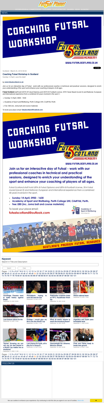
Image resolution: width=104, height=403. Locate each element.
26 (67, 271)
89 (42, 276)
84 (29, 276)
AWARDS (70, 9)
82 (24, 276)
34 (89, 271)
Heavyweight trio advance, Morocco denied (60, 344)
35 (91, 271)
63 (70, 273)
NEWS (77, 9)
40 (8, 273)
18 (46, 271)
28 (73, 271)
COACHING (46, 9)
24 (62, 271)
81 (21, 276)
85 (31, 276)
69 (86, 273)
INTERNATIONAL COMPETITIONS (28, 9)
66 (78, 273)
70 (89, 273)
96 (60, 276)
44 (19, 273)
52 (40, 273)
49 (32, 273)
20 (51, 271)
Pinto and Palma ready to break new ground (83, 344)
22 (56, 271)
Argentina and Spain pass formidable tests (83, 321)
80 (18, 276)
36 (94, 271)
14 (35, 271)
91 (47, 276)
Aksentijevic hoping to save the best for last (37, 297)
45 (22, 273)
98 (65, 276)
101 (74, 276)
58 (56, 273)
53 (43, 273)
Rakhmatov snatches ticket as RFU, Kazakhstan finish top (60, 298)
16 (40, 271)
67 (80, 273)
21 (54, 271)
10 (24, 271)
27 (70, 271)
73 (97, 273)
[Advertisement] (77, 380)
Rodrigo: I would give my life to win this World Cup (37, 321)
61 (64, 273)
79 (16, 276)
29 (75, 271)
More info (81, 400)
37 (97, 271)
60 (62, 273)
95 (58, 276)
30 (78, 271)
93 (52, 276)
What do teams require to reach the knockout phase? (60, 321)
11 (27, 271)
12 (30, 271)
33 (86, 271)
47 (27, 273)
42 (14, 273)
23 (59, 271)
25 (64, 271)
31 (80, 271)
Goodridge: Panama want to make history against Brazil (13, 298)
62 (67, 273)
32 (83, 271)
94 (55, 276)
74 (3, 276)
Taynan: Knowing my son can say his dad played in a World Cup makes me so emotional (13, 346)
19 (48, 271)
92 (50, 276)
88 (39, 276)
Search (9, 268)
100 (71, 276)
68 (83, 273)
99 (68, 276)
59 (59, 273)
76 (8, 276)
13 (32, 271)
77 (11, 276)
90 (45, 276)
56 (51, 273)
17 (43, 271)
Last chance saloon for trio (13, 320)
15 (38, 271)
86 (34, 276)
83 (26, 276)
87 (37, 276)
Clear (24, 268)
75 (5, 276)
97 (63, 276)
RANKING (85, 9)
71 (91, 273)
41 (11, 273)
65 (75, 273)
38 (3, 273)
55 (48, 273)
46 (24, 273)
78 (13, 276)
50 (35, 273)
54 (46, 273)
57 (54, 273)
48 (30, 273)
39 (5, 273)
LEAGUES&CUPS (59, 9)
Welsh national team (81, 296)
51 (38, 273)
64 (72, 273)
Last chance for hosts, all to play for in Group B (37, 344)
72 (94, 273)
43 (16, 273)
